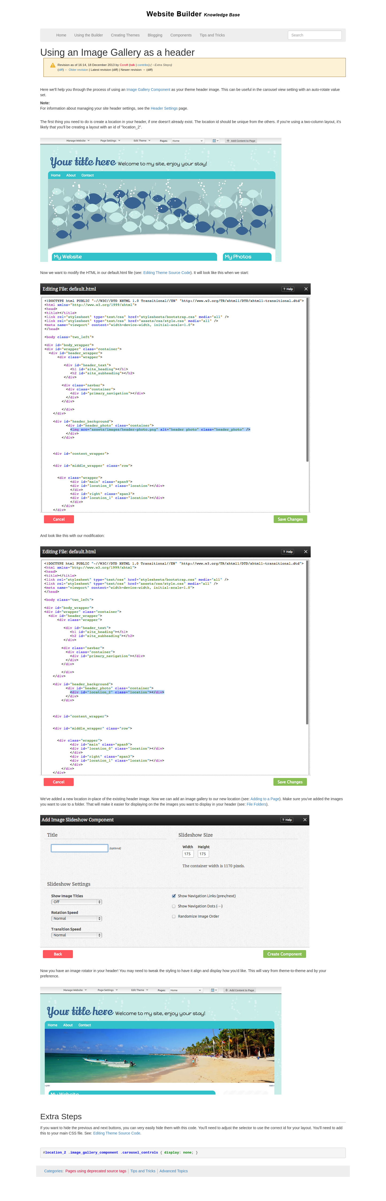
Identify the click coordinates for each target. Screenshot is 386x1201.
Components (181, 35)
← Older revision (76, 69)
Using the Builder (88, 35)
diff (61, 69)
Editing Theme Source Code (167, 272)
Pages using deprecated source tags (95, 1171)
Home (61, 35)
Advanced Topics (173, 1171)
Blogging (155, 35)
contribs (143, 64)
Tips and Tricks (212, 35)
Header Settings (164, 108)
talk (132, 64)
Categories (53, 1171)
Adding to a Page (265, 799)
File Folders (256, 804)
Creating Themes (125, 35)
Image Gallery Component (148, 89)
